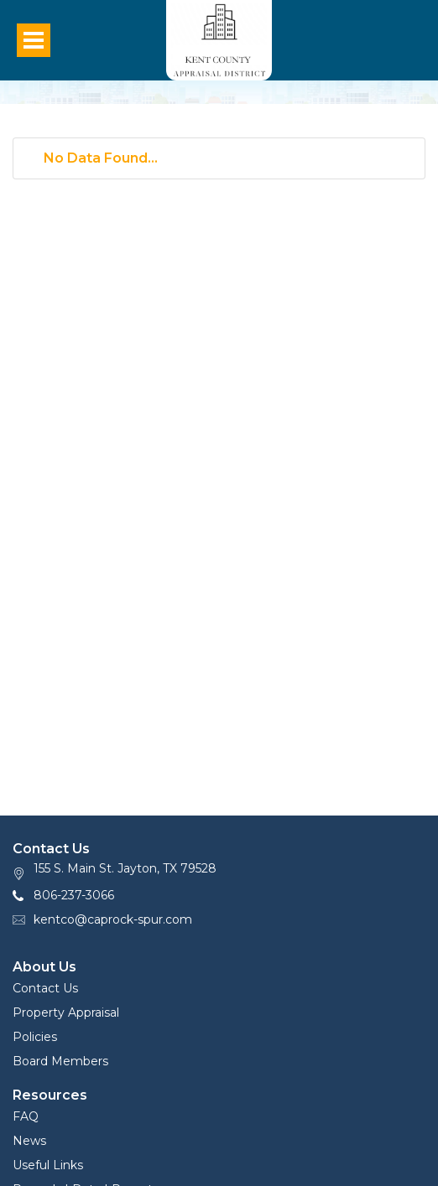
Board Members (60, 1061)
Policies (35, 1036)
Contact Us (45, 988)
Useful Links (48, 1165)
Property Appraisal (66, 1012)
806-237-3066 (74, 895)
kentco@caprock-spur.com (113, 919)
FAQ (26, 1116)
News (29, 1140)
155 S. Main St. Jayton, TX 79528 (125, 868)
